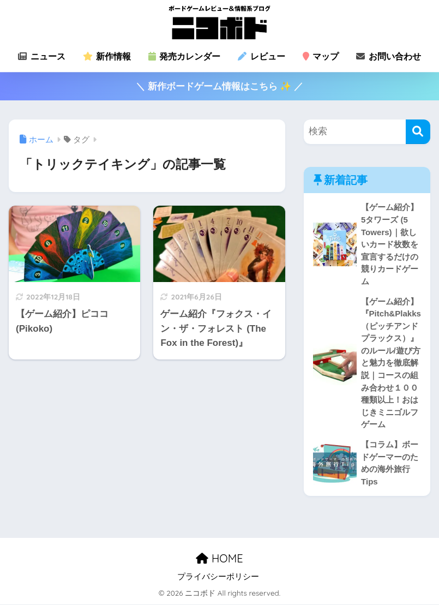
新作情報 (107, 56)
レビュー (261, 56)
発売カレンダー (184, 56)
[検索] (418, 131)
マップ (321, 56)
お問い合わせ (388, 56)
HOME (219, 559)
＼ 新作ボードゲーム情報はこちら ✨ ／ (219, 86)
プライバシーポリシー (218, 577)
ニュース (41, 56)
